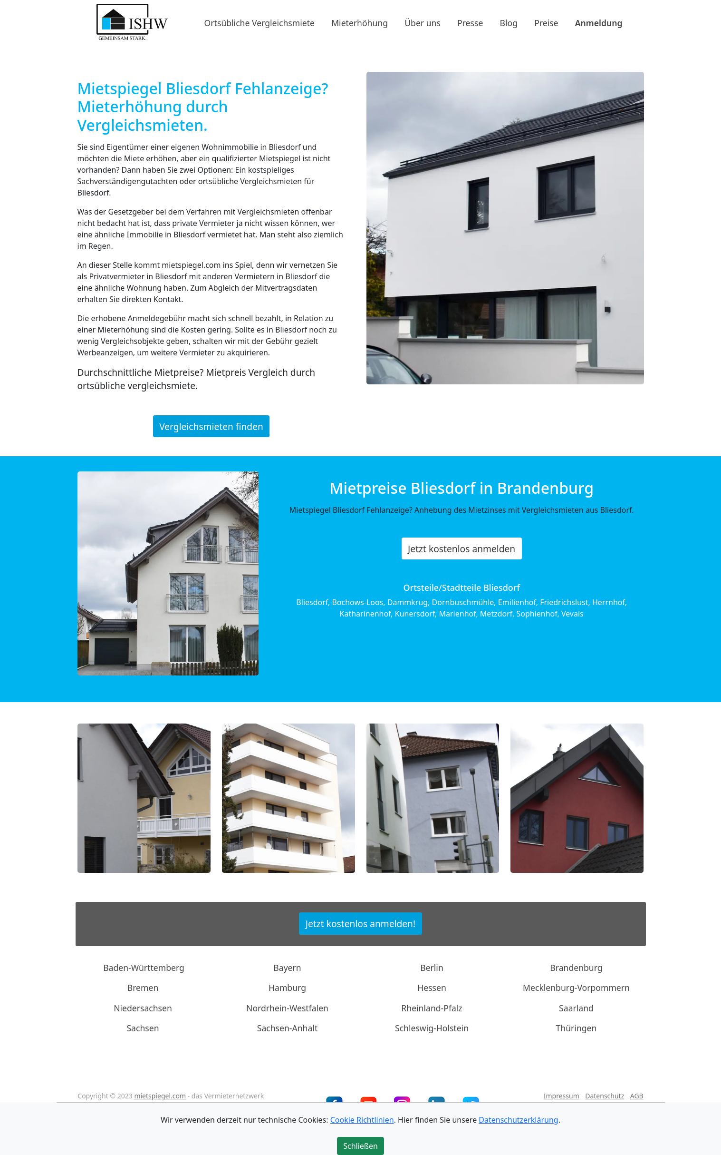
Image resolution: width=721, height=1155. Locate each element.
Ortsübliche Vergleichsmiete (259, 22)
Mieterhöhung (359, 22)
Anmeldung (599, 22)
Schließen (360, 1146)
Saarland (576, 1008)
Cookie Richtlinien (362, 1120)
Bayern (287, 967)
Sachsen (142, 1028)
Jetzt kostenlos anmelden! (360, 923)
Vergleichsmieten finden (211, 426)
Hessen (431, 987)
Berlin (431, 967)
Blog (509, 22)
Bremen (143, 987)
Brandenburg (576, 967)
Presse (470, 22)
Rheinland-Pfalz (431, 1008)
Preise (546, 22)
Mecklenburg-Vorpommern (576, 987)
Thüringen (576, 1028)
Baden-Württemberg (143, 967)
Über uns (422, 22)
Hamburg (287, 987)
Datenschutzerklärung (518, 1120)
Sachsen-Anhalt (287, 1028)
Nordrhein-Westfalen (287, 1008)
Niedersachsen (143, 1008)
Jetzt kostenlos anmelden (461, 548)
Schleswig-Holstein (432, 1028)
